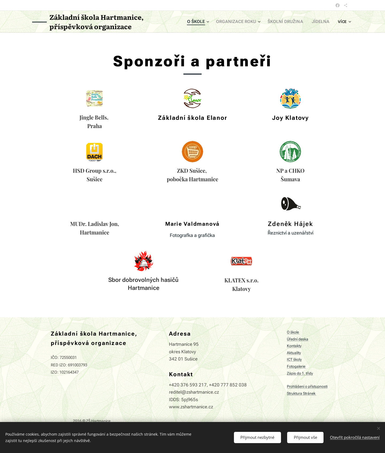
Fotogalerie (296, 366)
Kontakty (294, 346)
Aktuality (294, 353)
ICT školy (294, 360)
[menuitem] (206, 21)
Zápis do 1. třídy (300, 373)
